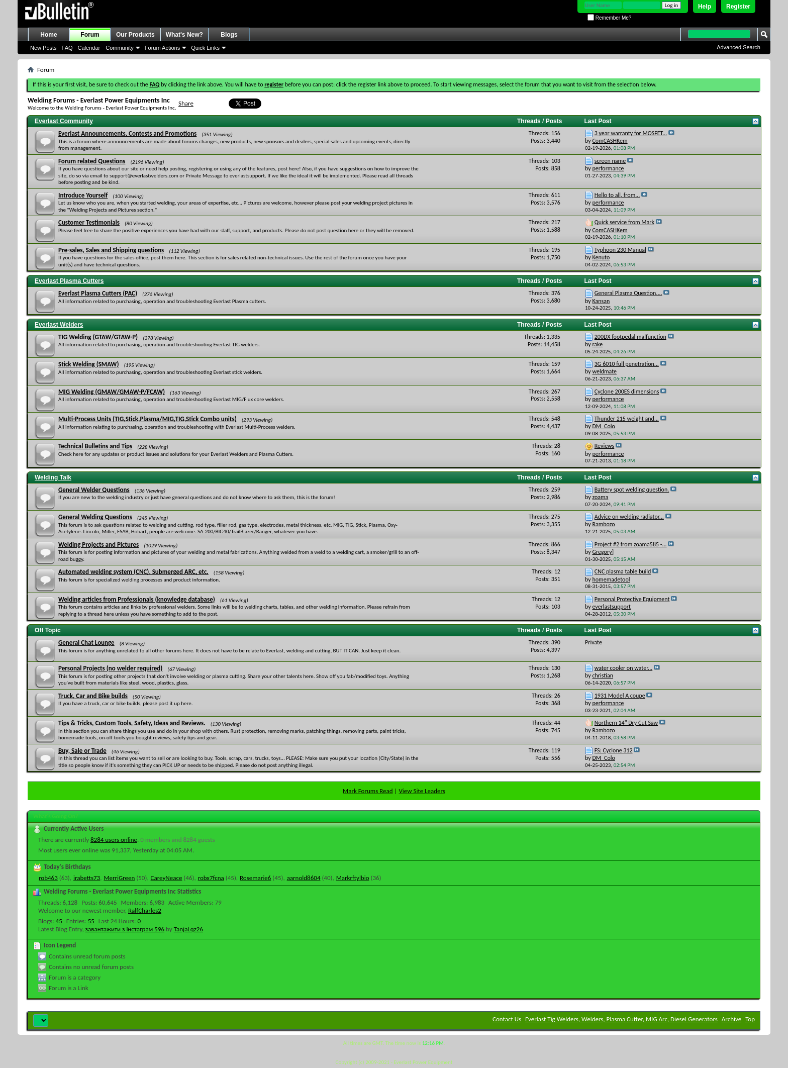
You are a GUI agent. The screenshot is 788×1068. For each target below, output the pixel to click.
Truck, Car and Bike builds (93, 696)
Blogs (229, 34)
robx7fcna (211, 878)
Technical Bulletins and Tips (95, 446)
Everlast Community (64, 121)
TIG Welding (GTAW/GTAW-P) (98, 337)
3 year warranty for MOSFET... (631, 133)
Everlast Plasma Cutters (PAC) (97, 293)
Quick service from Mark (624, 222)
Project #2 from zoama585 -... (631, 544)
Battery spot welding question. (632, 489)
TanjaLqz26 (188, 929)
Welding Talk (53, 477)
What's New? (184, 34)
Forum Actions (162, 48)
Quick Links (205, 48)
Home (48, 34)
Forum (89, 34)
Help (704, 6)
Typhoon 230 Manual (620, 249)
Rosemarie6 (255, 878)
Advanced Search (738, 47)
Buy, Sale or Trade (82, 750)
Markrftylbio (352, 878)
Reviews (604, 445)
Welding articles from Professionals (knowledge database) (136, 599)
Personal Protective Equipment (632, 599)
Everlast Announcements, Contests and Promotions (127, 133)
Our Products (135, 34)
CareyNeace (166, 878)
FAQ (67, 48)
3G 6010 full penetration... (627, 363)
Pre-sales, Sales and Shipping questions (111, 250)
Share (185, 103)
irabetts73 (86, 878)
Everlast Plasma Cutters (69, 280)
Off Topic (48, 630)
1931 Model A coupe (620, 695)
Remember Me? (609, 18)
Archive (731, 1019)
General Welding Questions (95, 517)
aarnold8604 (304, 878)
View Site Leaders (422, 791)
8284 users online (113, 839)
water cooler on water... (623, 667)
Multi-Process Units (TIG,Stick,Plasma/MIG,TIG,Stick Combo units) (147, 419)
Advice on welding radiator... (629, 516)
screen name (610, 160)
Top (750, 1019)
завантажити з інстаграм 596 (125, 929)
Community (120, 48)
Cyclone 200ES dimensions (627, 391)
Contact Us (506, 1019)
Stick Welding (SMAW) (88, 364)
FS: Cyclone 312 (614, 750)
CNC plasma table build (623, 571)
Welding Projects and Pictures (98, 544)
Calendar (89, 48)
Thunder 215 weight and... (627, 418)
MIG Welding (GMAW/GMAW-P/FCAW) (111, 392)
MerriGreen (119, 878)
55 (91, 921)
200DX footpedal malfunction (630, 336)
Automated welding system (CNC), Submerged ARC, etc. (133, 571)
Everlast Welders (59, 324)
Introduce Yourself (83, 195)
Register (738, 6)
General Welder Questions (94, 490)
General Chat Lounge (86, 642)
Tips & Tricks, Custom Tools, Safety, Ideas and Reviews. (132, 723)
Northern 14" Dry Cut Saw (626, 722)
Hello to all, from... (617, 195)
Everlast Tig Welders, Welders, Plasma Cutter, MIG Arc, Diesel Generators (621, 1019)
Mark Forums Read (368, 791)
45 (59, 921)
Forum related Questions (91, 161)
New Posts (43, 48)
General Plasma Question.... (628, 293)
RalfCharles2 (144, 910)
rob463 (48, 878)
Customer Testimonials (89, 222)
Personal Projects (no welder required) (110, 668)
